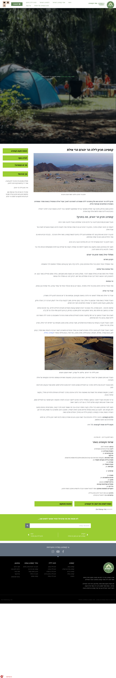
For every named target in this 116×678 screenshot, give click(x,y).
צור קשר (28, 6)
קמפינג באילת (48, 333)
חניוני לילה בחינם (31, 2)
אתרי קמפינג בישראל (59, 2)
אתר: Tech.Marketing (6, 600)
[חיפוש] (27, 525)
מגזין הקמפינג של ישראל (41, 6)
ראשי (69, 2)
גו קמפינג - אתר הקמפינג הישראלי (96, 4)
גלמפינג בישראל (44, 2)
